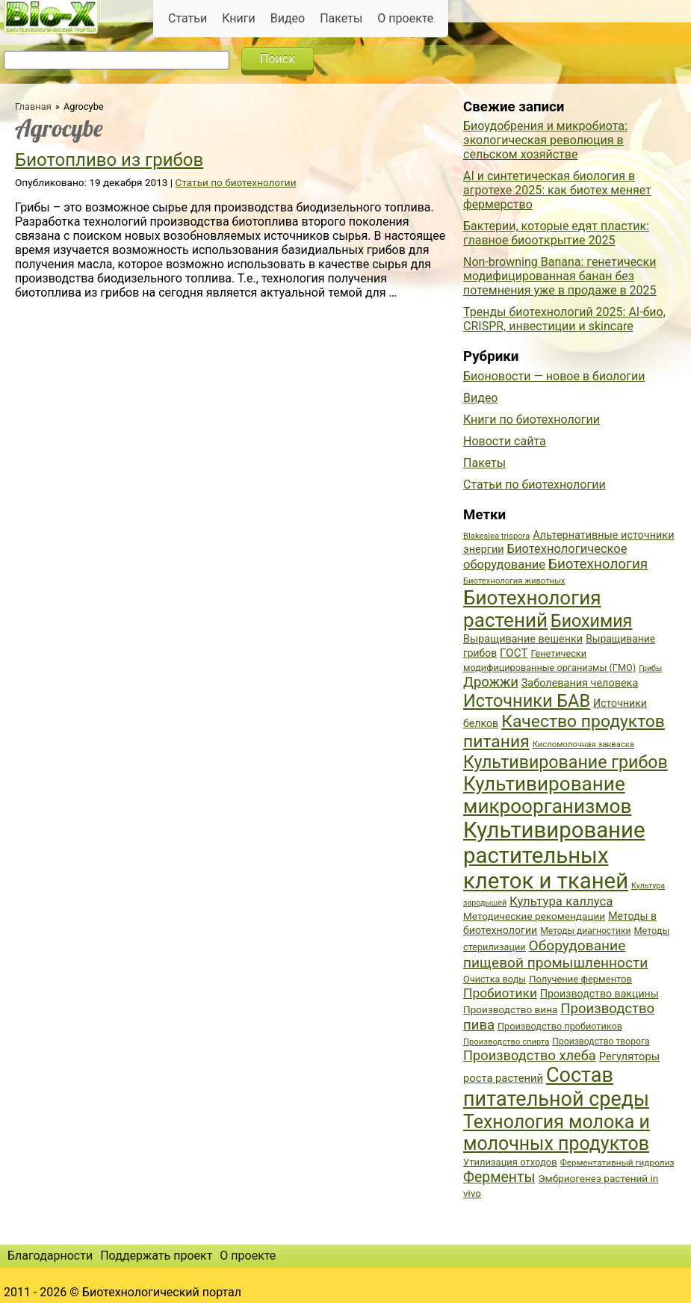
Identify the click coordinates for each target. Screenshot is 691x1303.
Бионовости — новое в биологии (554, 376)
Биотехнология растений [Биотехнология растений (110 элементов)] (532, 608)
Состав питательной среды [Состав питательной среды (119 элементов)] (556, 1087)
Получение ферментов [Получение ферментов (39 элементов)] (580, 979)
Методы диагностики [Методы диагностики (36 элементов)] (585, 931)
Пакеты (341, 18)
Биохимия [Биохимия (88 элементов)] (591, 620)
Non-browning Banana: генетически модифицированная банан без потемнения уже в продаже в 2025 (560, 276)
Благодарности (50, 1255)
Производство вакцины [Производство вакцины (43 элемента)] (599, 994)
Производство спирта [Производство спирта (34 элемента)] (506, 1042)
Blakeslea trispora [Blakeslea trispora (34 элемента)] (496, 536)
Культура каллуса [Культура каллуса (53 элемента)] (561, 901)
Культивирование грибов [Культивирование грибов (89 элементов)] (565, 762)
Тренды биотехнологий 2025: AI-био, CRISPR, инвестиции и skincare (564, 319)
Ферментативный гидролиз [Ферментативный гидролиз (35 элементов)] (617, 1162)
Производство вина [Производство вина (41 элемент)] (510, 1009)
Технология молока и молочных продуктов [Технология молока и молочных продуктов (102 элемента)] (556, 1132)
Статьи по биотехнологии (236, 182)
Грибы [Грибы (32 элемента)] (650, 668)
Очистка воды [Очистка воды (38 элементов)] (494, 979)
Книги (238, 18)
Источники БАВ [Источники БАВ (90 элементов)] (526, 700)
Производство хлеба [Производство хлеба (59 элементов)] (529, 1055)
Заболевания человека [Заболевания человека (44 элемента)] (579, 683)
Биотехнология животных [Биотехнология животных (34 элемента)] (514, 581)
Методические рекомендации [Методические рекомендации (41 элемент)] (534, 916)
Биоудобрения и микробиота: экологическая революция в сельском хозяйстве (545, 140)
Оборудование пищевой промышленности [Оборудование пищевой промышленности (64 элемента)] (555, 954)
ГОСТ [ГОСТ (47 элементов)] (513, 653)
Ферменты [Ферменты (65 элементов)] (499, 1177)
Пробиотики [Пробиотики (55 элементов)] (500, 992)
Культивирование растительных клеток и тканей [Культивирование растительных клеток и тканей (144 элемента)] (554, 855)
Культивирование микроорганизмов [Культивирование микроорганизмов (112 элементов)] (547, 795)
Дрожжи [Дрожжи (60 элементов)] (490, 682)
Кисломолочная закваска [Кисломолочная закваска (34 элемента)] (583, 744)
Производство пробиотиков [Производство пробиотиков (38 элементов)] (560, 1026)
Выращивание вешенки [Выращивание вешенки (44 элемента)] (523, 639)
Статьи (187, 18)
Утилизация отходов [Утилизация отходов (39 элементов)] (510, 1162)
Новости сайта (504, 441)
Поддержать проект (156, 1255)
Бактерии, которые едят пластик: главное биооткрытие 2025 (556, 233)
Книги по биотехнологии (531, 419)
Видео (287, 18)
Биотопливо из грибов (109, 159)
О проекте (405, 18)
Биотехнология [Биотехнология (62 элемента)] (598, 564)
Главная (33, 106)
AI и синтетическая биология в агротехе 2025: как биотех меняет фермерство (557, 190)
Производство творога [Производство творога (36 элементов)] (600, 1041)
